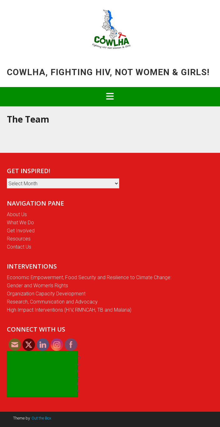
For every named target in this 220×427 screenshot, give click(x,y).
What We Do (20, 223)
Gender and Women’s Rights (37, 286)
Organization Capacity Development (46, 294)
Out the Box (41, 418)
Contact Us (19, 247)
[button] (110, 96)
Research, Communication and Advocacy (52, 302)
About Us (17, 214)
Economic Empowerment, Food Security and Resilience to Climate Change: (89, 277)
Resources (19, 239)
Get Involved (21, 231)
